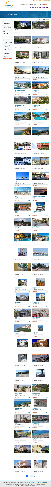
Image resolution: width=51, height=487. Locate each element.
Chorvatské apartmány (32, 485)
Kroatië (6, 9)
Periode (4, 25)
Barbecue (6, 50)
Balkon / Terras (7, 49)
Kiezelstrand (6, 53)
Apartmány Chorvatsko (26, 485)
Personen (4, 29)
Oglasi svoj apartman (42, 482)
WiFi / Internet (6, 43)
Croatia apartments (37, 484)
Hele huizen (39, 9)
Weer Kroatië (26, 9)
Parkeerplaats (6, 52)
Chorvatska (25, 484)
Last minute (33, 9)
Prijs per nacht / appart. (6, 37)
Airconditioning (7, 45)
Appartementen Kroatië (13, 9)
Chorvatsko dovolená (21, 484)
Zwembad (6, 46)
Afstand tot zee (5, 33)
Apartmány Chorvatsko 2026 (31, 484)
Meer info (45, 9)
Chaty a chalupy (43, 484)
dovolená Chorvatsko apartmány (14, 484)
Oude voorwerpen (18, 485)
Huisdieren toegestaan (8, 42)
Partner (22, 485)
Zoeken (45, 4)
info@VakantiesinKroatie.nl (30, 482)
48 (34, 476)
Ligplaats (6, 56)
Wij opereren (8, 484)
